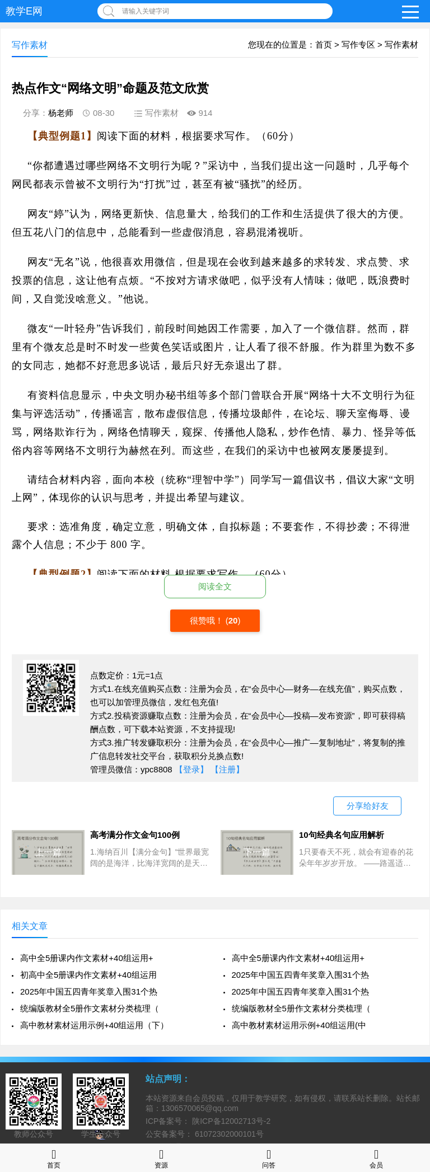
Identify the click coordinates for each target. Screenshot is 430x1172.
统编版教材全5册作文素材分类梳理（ (89, 1008)
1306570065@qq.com (200, 1108)
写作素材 (401, 44)
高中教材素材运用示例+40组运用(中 (299, 1025)
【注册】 (227, 769)
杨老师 (60, 113)
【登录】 (191, 769)
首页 (323, 44)
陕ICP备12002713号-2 (230, 1121)
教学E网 (24, 11)
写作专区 (358, 44)
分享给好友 (368, 805)
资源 (161, 1157)
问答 (268, 1157)
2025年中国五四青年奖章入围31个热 (300, 974)
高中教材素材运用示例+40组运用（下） (94, 1025)
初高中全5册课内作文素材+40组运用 (88, 974)
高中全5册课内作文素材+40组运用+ (86, 958)
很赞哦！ (208, 620)
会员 (376, 1157)
